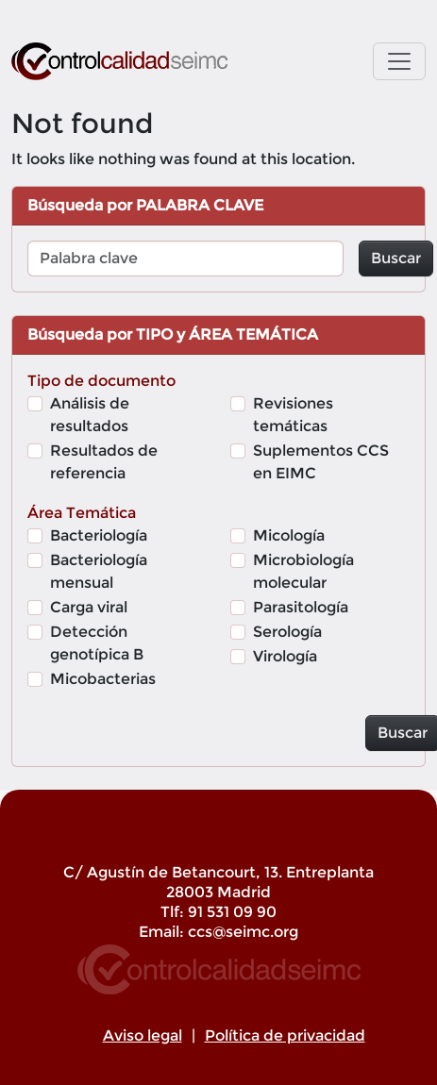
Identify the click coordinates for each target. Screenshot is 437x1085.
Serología (287, 632)
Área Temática (81, 513)
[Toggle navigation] (399, 61)
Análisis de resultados (89, 414)
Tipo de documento (101, 381)
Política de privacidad (285, 1035)
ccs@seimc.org (243, 932)
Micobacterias (103, 679)
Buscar (396, 258)
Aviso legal (142, 1035)
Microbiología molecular (303, 571)
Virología (285, 656)
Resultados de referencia (104, 462)
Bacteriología (98, 535)
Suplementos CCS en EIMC (321, 462)
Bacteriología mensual (98, 571)
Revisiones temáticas (293, 414)
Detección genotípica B (96, 643)
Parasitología (300, 607)
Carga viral (88, 607)
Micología (289, 535)
